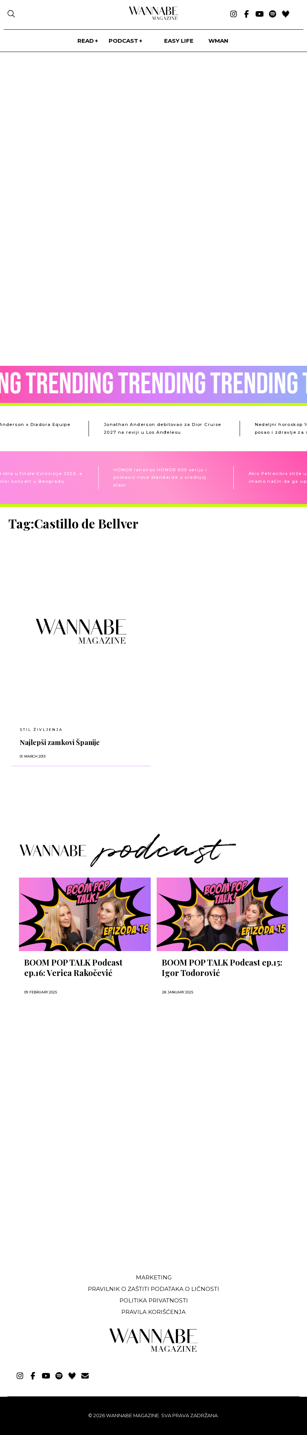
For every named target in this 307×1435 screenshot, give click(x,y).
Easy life (179, 40)
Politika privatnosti (153, 1300)
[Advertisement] (64, 1212)
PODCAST (123, 40)
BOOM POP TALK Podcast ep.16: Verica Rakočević (73, 967)
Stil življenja (41, 730)
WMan (218, 40)
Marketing (154, 1277)
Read (85, 40)
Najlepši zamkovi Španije (60, 742)
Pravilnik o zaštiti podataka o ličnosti (153, 1288)
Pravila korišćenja (153, 1311)
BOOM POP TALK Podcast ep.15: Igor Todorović (222, 967)
